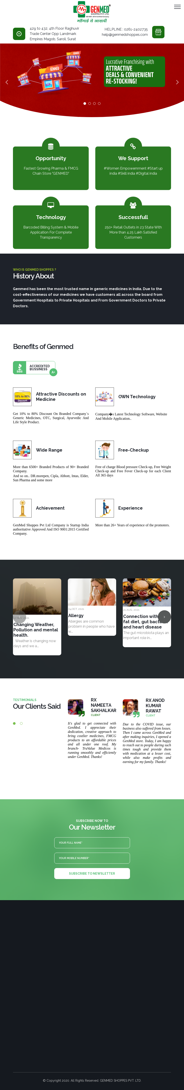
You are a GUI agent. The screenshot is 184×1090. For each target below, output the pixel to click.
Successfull (133, 214)
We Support (133, 155)
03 (94, 103)
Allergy (76, 615)
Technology (51, 214)
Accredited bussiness (34, 367)
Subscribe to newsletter (92, 873)
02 (89, 103)
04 (99, 103)
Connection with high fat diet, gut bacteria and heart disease (146, 622)
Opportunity (51, 155)
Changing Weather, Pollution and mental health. (35, 630)
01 (84, 103)
